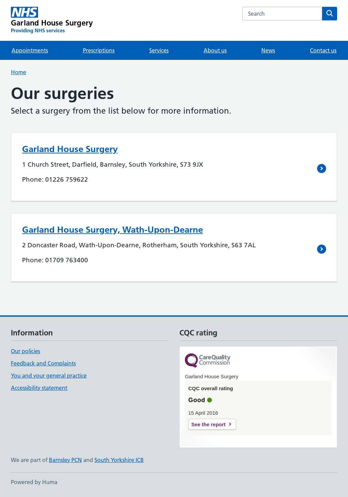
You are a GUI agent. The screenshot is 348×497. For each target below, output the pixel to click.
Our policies (25, 351)
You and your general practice (49, 375)
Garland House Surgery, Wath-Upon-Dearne (112, 229)
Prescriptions (99, 50)
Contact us (323, 50)
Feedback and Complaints (43, 363)
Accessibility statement (39, 387)
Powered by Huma (34, 482)
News (268, 50)
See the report (208, 424)
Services (159, 50)
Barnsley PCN (65, 460)
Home (18, 72)
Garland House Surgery (70, 149)
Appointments (30, 50)
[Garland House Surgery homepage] (52, 20)
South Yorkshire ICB (119, 460)
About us (215, 50)
